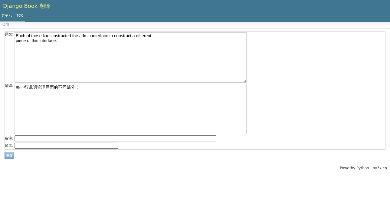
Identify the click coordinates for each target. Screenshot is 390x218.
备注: (9, 138)
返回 (5, 25)
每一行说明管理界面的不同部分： (131, 109)
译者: (9, 146)
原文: (9, 34)
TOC (19, 15)
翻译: (9, 86)
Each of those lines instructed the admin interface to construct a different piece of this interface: (131, 57)
